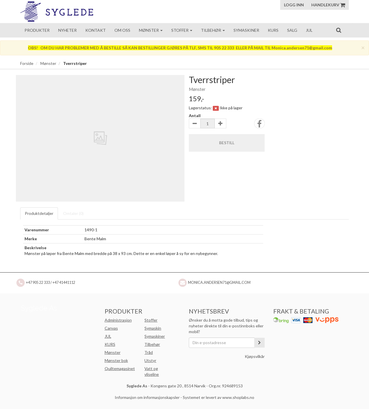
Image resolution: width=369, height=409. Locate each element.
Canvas (111, 328)
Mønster (151, 30)
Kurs (273, 30)
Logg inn (294, 4)
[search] (338, 30)
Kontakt (95, 30)
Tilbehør (213, 30)
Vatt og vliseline (151, 371)
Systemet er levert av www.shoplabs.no (218, 397)
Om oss (122, 30)
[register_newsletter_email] (259, 343)
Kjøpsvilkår (255, 356)
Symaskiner (246, 30)
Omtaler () (73, 213)
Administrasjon (118, 320)
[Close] (363, 47)
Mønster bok (116, 360)
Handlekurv (328, 4)
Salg (292, 30)
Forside (26, 63)
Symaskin (152, 328)
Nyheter (67, 30)
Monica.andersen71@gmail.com (219, 282)
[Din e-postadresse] (222, 342)
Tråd (148, 352)
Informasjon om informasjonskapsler (147, 397)
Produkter (37, 30)
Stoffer (181, 30)
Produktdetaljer (39, 213)
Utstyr (150, 360)
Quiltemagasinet (120, 368)
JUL (108, 336)
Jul (309, 30)
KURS (110, 344)
